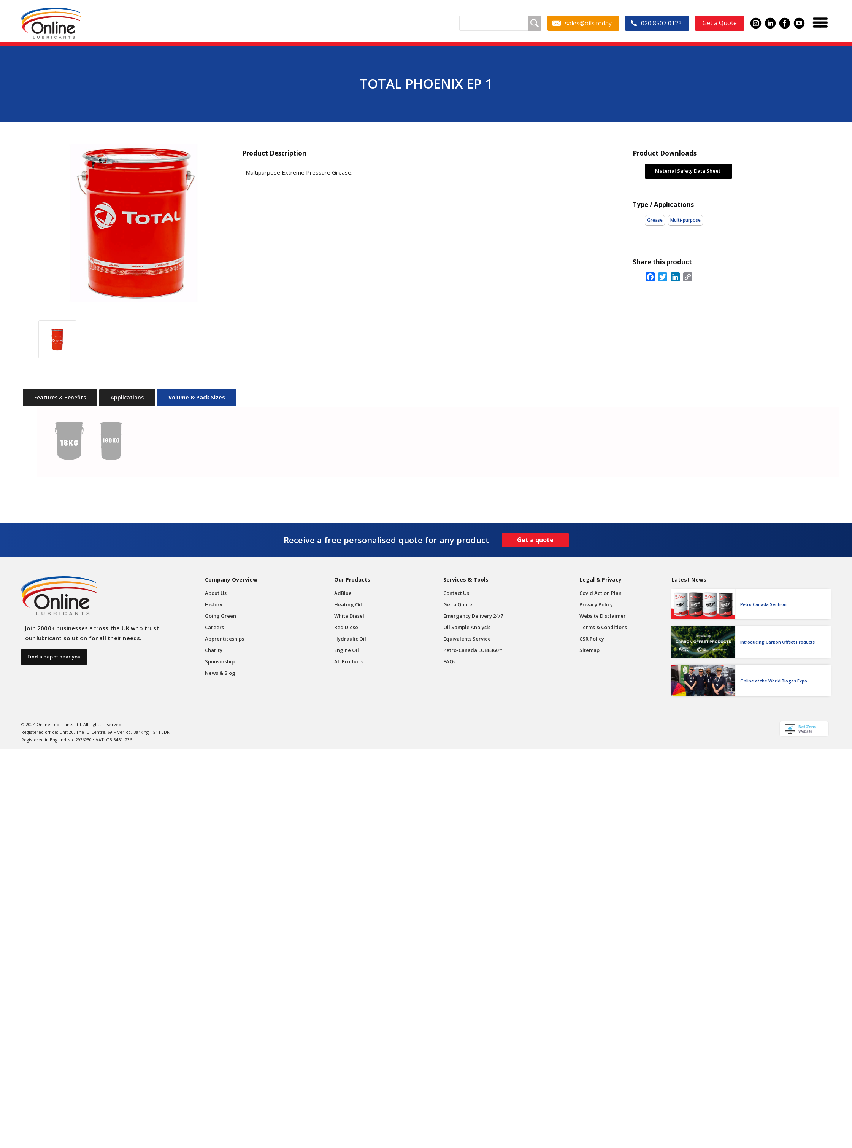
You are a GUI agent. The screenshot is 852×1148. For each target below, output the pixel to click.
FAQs (449, 661)
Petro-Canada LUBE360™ (472, 650)
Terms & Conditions (603, 627)
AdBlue (343, 593)
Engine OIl (346, 650)
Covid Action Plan (600, 593)
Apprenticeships (224, 638)
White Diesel (349, 615)
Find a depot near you (54, 656)
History (213, 604)
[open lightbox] (128, 223)
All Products (348, 661)
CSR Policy (591, 638)
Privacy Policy (596, 604)
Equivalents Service (467, 638)
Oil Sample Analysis (466, 627)
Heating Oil (348, 604)
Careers (214, 627)
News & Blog (220, 672)
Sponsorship (220, 661)
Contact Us (456, 593)
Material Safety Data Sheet (687, 170)
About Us (216, 593)
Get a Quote (457, 604)
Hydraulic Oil (350, 638)
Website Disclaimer (602, 615)
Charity (213, 650)
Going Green (220, 615)
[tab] (60, 397)
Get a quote (535, 540)
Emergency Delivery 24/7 (473, 615)
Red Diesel (347, 627)
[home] (51, 23)
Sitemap (589, 650)
